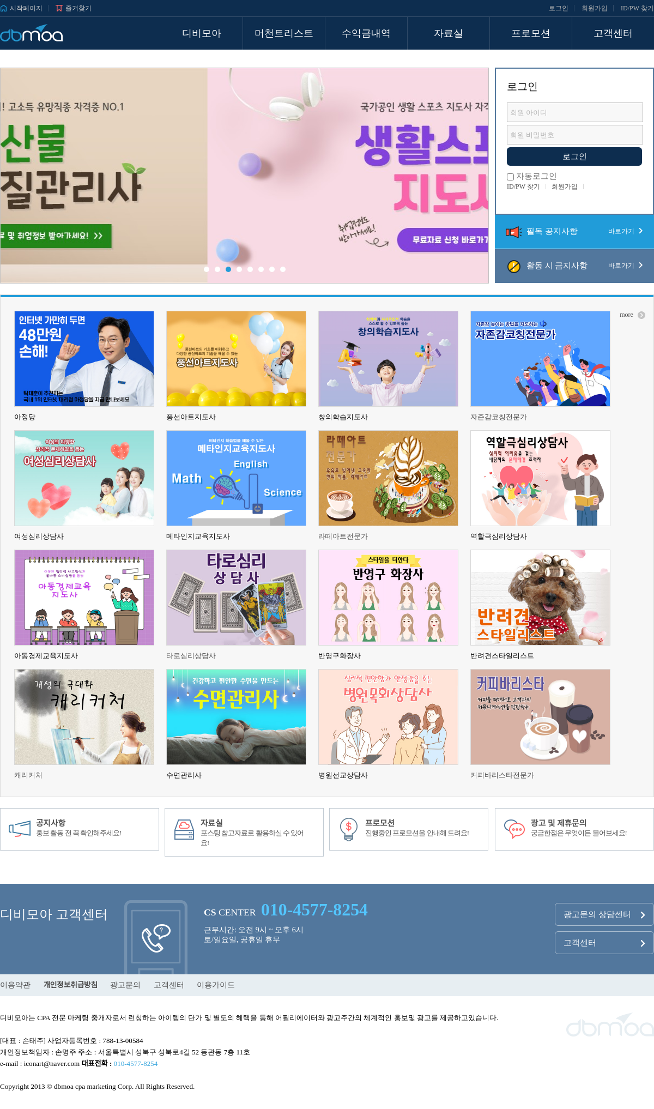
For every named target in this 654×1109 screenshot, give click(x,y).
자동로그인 (532, 176)
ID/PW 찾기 (637, 8)
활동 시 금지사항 (574, 265)
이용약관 (15, 985)
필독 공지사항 (574, 231)
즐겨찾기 (74, 8)
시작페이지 (21, 8)
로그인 (558, 8)
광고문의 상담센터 (604, 915)
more (632, 314)
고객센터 (604, 943)
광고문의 (125, 985)
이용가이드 (216, 985)
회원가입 (595, 8)
